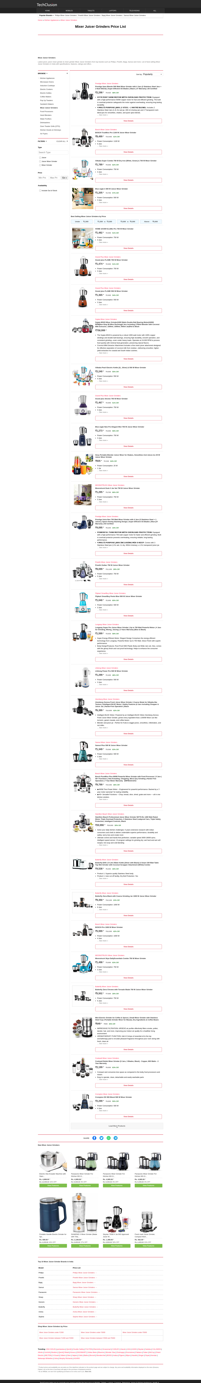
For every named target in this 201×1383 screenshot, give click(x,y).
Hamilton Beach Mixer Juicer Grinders (109, 814)
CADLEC (115, 1349)
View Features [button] (53, 1185)
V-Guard (56, 1355)
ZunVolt (47, 1352)
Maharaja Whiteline (45, 1358)
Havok (123, 1349)
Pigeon (121, 1355)
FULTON (88, 1349)
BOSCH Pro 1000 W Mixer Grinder (109, 927)
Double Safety (78, 1349)
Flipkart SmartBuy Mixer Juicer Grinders (110, 593)
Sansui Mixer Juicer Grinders (135, 15)
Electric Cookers (46, 89)
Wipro (128, 1355)
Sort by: (139, 74)
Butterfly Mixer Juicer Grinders (106, 860)
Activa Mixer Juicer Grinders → (84, 1312)
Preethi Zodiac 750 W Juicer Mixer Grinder (112, 565)
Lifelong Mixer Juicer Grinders (106, 668)
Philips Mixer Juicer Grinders (66, 15)
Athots (40, 1352)
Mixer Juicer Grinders (49, 108)
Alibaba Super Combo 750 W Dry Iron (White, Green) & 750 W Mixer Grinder (126, 161)
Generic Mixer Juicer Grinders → (85, 1302)
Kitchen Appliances (47, 78)
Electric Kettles (46, 93)
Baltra (86, 1355)
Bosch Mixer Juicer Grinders (106, 130)
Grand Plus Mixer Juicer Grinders (108, 257)
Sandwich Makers (47, 104)
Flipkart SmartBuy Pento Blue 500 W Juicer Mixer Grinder (118, 596)
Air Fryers (44, 134)
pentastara (61, 1349)
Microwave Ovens (47, 82)
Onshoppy (120, 1352)
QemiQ (69, 1349)
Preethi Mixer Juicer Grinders (89, 15)
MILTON (48, 1355)
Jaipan (74, 1355)
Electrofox (97, 1349)
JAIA (128, 1349)
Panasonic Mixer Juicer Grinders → (86, 1292)
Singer (141, 1355)
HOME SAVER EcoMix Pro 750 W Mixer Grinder (114, 229)
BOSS (109, 1355)
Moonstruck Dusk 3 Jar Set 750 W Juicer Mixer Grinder (117, 488)
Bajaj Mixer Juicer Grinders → (84, 1282)
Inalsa (115, 1355)
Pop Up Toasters (46, 100)
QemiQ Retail (64, 1352)
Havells (134, 1355)
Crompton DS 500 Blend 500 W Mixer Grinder (113, 1097)
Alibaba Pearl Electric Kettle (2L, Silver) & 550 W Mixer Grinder (120, 368)
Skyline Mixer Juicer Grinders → (85, 1317)
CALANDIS (156, 1349)
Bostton (54, 1352)
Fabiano (139, 1352)
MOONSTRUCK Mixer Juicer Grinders (109, 485)
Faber (145, 1352)
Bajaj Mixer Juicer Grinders (112, 15)
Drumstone (130, 1352)
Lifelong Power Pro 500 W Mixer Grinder (111, 671)
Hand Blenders (46, 115)
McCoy (151, 1352)
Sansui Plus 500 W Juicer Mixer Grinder (111, 745)
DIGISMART (81, 1352)
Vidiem (63, 1355)
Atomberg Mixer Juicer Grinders (107, 699)
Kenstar (154, 1355)
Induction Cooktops (47, 86)
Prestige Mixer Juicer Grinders (106, 83)
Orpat (147, 1355)
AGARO (77, 1358)
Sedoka (148, 1349)
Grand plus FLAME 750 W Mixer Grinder (111, 260)
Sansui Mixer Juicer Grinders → (85, 1287)
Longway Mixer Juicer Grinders (107, 624)
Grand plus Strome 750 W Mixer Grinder (111, 399)
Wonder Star (110, 1352)
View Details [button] (128, 121)
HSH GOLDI (51, 1349)
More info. (88, 1371)
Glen (69, 1355)
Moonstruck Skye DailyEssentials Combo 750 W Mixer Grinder (120, 958)
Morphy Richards (65, 1358)
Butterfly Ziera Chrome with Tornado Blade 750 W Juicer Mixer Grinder (124, 990)
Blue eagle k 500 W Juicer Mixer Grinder (111, 189)
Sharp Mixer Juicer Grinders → (84, 1297)
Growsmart (107, 1349)
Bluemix (101, 1352)
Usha (56, 1358)
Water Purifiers (45, 119)
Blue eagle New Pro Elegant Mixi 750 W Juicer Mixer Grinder (119, 427)
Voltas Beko (92, 1352)
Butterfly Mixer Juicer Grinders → (85, 1307)
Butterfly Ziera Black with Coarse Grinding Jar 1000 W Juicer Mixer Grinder (125, 896)
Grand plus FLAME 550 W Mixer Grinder (111, 291)
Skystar (141, 1349)
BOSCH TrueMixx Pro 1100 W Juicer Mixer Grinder (115, 133)
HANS (134, 1349)
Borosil (92, 1355)
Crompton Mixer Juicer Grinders (107, 1094)
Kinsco (72, 1352)
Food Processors (46, 111)
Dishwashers (45, 123)
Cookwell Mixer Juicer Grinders (107, 1058)
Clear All (61, 141)
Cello (80, 1355)
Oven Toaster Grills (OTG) (50, 126)
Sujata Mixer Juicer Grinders (106, 319)
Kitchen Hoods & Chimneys (50, 130)
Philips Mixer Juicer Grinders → (85, 1273)
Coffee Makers (45, 97)
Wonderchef (101, 1355)
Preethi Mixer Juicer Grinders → (85, 1278)
